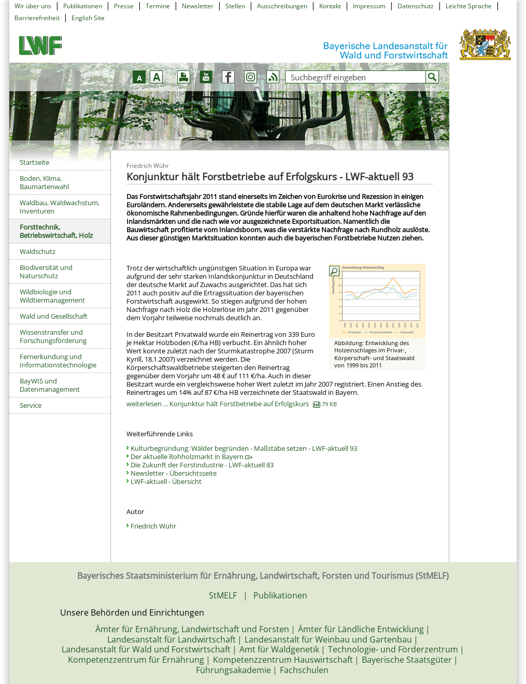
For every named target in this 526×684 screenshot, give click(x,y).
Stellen (235, 6)
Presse (124, 6)
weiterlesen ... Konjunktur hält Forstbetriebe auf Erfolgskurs (231, 403)
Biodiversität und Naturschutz (46, 271)
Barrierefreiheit (37, 17)
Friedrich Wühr (153, 526)
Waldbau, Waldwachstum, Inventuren (59, 207)
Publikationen (82, 6)
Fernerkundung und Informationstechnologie (58, 360)
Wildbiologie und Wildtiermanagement (52, 296)
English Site (88, 17)
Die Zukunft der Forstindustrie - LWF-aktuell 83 (202, 464)
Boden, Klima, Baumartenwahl (44, 182)
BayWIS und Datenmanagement (50, 385)
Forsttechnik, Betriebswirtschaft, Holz (56, 231)
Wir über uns (33, 6)
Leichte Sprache (469, 6)
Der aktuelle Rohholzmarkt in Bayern (191, 456)
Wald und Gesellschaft (54, 316)
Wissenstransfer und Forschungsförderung (53, 336)
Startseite (34, 162)
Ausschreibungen (282, 6)
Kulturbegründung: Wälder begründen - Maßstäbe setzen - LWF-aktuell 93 (244, 448)
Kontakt (330, 6)
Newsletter (198, 6)
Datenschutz (415, 6)
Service (30, 405)
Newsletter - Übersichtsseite (174, 473)
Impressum (369, 6)
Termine (158, 6)
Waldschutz (37, 251)
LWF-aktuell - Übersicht (166, 481)
